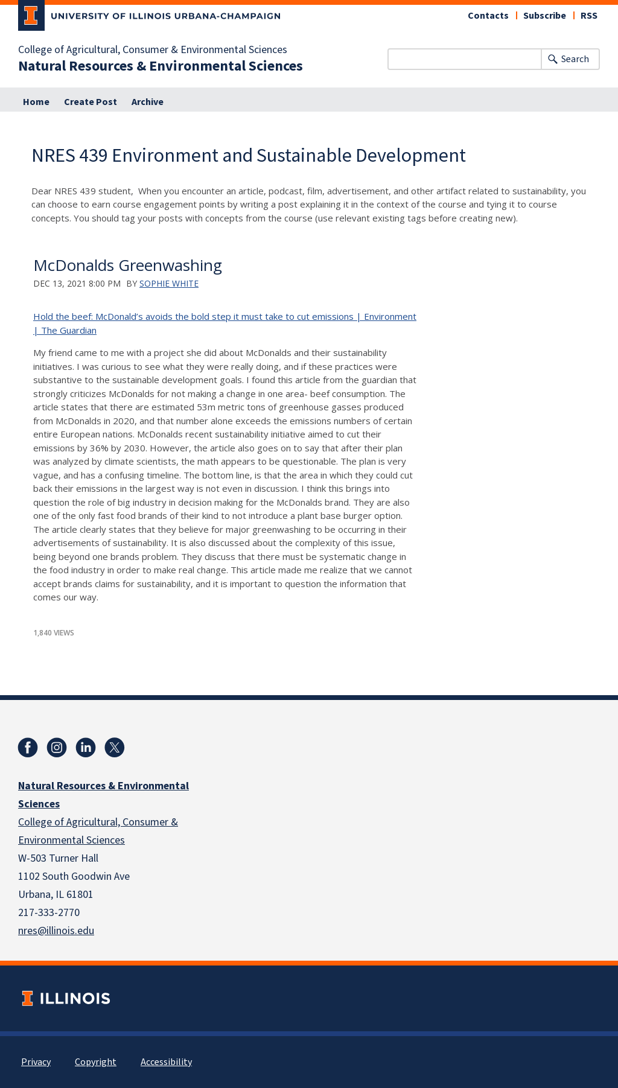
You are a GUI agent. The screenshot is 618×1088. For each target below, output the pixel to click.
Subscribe (544, 15)
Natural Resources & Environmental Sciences (160, 66)
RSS (589, 15)
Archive (148, 102)
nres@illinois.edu (56, 930)
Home (36, 102)
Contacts (488, 15)
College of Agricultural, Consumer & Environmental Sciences (152, 50)
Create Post (90, 102)
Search (575, 59)
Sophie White (169, 283)
